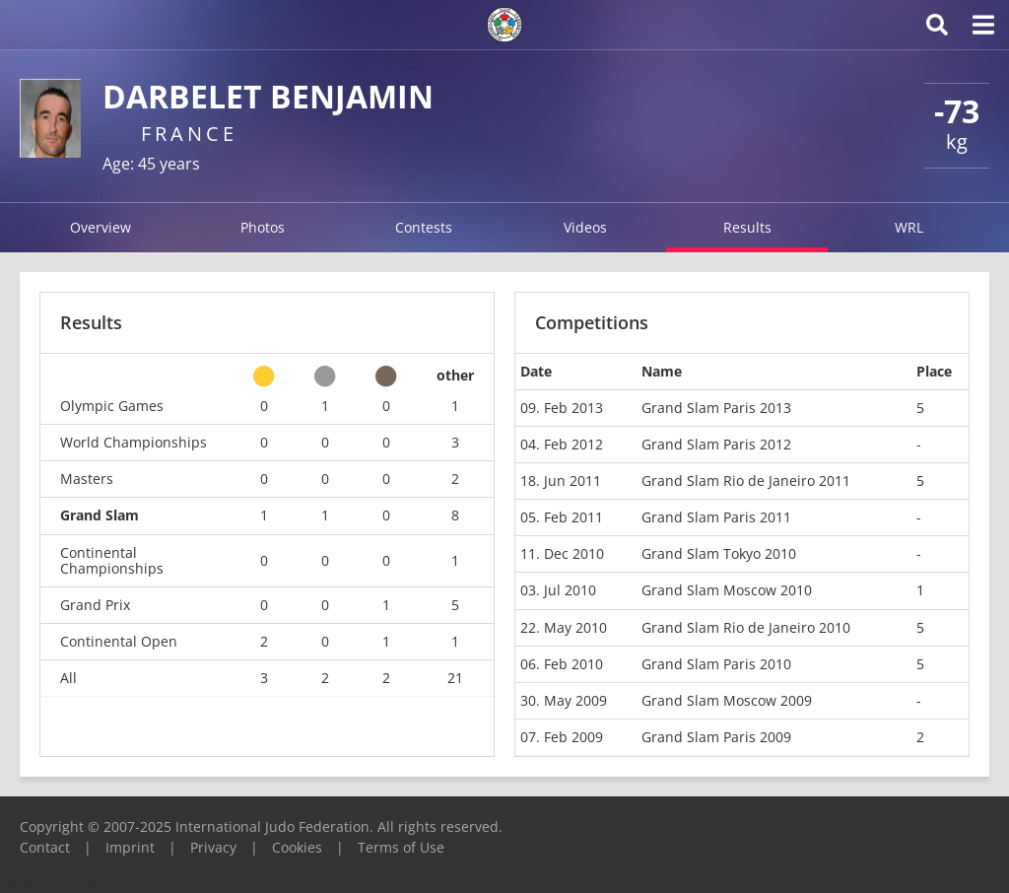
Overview (100, 227)
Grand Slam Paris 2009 (716, 736)
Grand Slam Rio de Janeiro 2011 (745, 480)
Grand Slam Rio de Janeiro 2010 (745, 627)
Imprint (130, 847)
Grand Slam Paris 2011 (716, 517)
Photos (262, 227)
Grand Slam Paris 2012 (716, 444)
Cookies (297, 847)
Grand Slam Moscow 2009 (726, 700)
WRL (909, 227)
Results (747, 227)
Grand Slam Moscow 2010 (726, 590)
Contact (45, 847)
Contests (423, 227)
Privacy (213, 847)
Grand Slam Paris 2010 (716, 663)
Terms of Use (401, 847)
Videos (585, 227)
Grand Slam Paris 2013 (716, 407)
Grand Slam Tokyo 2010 (718, 553)
